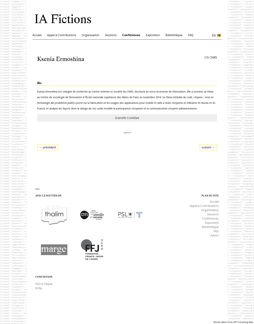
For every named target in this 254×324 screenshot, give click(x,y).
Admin (214, 235)
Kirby (38, 288)
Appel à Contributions (61, 35)
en (214, 35)
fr (219, 35)
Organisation (90, 35)
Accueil (36, 35)
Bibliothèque (173, 35)
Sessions (111, 35)
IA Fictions (63, 19)
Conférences (131, 35)
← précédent (47, 147)
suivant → (208, 147)
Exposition (153, 35)
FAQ (190, 35)
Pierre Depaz (44, 284)
